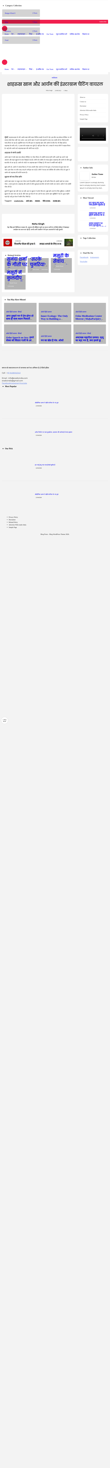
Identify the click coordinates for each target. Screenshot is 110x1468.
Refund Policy (10, 1434)
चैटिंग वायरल (32, 373)
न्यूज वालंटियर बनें (10, 129)
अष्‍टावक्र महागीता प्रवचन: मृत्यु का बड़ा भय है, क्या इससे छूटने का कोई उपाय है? (41, 1195)
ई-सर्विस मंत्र (9, 125)
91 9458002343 (11, 1229)
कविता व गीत (13, 118)
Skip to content (6, 2)
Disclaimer (9, 657)
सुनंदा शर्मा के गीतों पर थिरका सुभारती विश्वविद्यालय (53, 466)
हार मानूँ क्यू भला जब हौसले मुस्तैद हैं (14, 763)
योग (10, 102)
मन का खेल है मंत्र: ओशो (16, 1144)
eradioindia (10, 373)
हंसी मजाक (12, 109)
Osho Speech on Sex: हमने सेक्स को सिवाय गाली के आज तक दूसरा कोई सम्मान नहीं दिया (47, 1088)
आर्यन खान (18, 373)
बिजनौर (16, 79)
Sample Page (9, 663)
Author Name (8, 706)
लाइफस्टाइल (9, 97)
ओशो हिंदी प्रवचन (12, 926)
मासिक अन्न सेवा (10, 131)
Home (7, 65)
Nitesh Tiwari (14, 586)
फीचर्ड (11, 95)
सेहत (10, 104)
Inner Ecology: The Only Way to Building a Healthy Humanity (39, 981)
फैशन (11, 99)
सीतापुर (16, 83)
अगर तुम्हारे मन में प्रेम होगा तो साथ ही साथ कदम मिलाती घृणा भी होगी (37, 933)
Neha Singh (9, 262)
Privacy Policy (10, 661)
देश (6, 67)
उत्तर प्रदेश (12, 72)
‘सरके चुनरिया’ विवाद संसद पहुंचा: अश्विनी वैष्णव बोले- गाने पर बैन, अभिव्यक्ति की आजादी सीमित (50, 518)
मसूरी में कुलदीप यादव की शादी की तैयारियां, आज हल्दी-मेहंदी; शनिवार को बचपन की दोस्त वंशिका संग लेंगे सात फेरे (54, 630)
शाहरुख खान (40, 373)
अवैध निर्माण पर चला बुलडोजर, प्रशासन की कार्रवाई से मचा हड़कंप (25, 852)
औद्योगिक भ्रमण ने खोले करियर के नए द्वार (16, 795)
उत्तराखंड (12, 90)
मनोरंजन (12, 106)
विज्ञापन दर (8, 133)
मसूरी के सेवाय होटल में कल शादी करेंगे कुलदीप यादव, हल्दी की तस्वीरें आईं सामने (50, 573)
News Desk (13, 476)
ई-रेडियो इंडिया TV (15, 69)
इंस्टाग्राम (24, 373)
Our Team (8, 127)
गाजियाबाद (60, 74)
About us (8, 653)
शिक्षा (6, 111)
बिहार (11, 92)
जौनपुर (16, 76)
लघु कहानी (12, 122)
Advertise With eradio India (14, 659)
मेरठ (15, 81)
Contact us (8, 655)
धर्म (10, 120)
